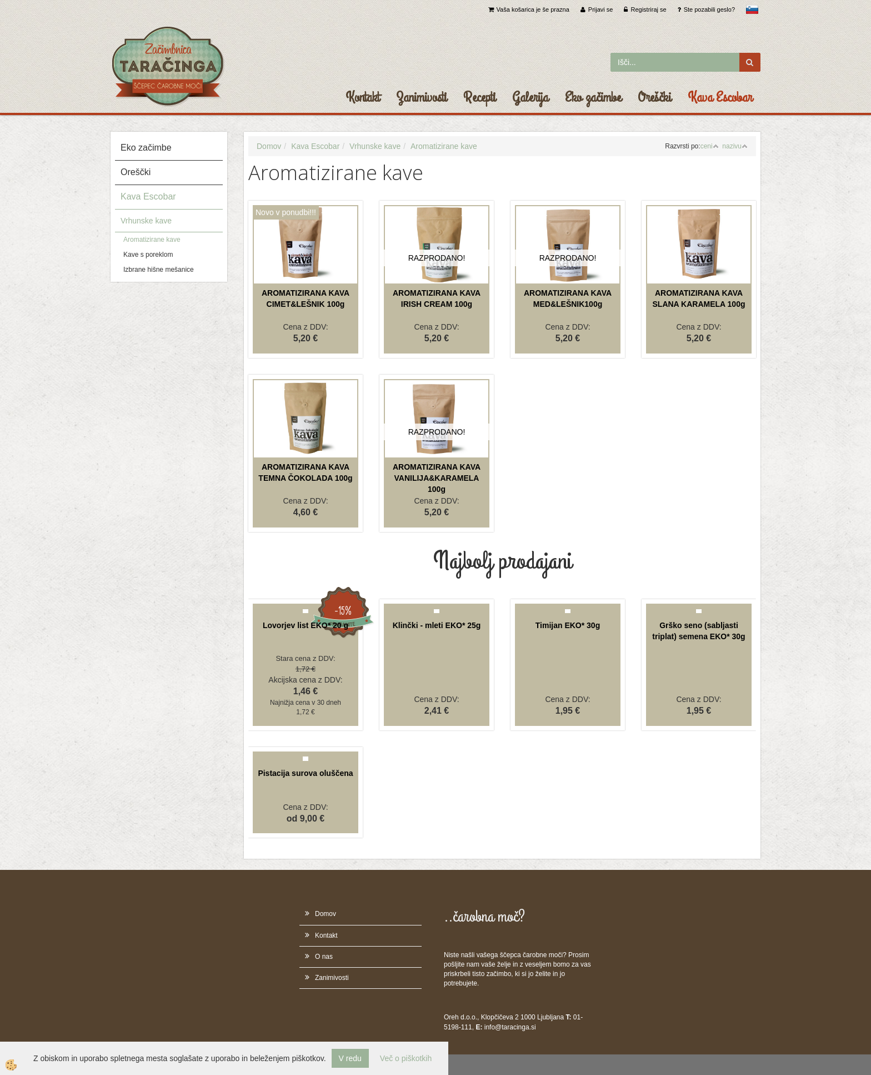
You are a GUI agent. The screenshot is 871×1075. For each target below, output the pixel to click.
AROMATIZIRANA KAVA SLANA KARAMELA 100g (699, 298)
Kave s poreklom (148, 254)
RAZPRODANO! (436, 257)
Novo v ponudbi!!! (286, 212)
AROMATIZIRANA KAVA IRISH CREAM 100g (436, 298)
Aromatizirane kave (152, 239)
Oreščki (654, 97)
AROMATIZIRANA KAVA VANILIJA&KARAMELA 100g (436, 478)
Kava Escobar (720, 97)
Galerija (530, 97)
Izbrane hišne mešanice (158, 269)
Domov (269, 146)
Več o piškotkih (406, 1058)
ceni (709, 146)
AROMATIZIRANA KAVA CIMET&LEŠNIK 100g (305, 298)
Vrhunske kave (146, 220)
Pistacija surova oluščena (305, 773)
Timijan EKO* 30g (567, 625)
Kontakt (362, 97)
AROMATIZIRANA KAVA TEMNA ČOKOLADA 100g (305, 472)
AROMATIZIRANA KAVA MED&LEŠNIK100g (568, 298)
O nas (324, 956)
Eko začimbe (593, 97)
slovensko (752, 9)
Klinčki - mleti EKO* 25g (437, 625)
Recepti (479, 97)
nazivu (735, 146)
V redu (350, 1058)
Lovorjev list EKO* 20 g (305, 625)
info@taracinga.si (510, 1027)
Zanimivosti (421, 97)
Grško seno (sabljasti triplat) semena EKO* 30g (698, 631)
